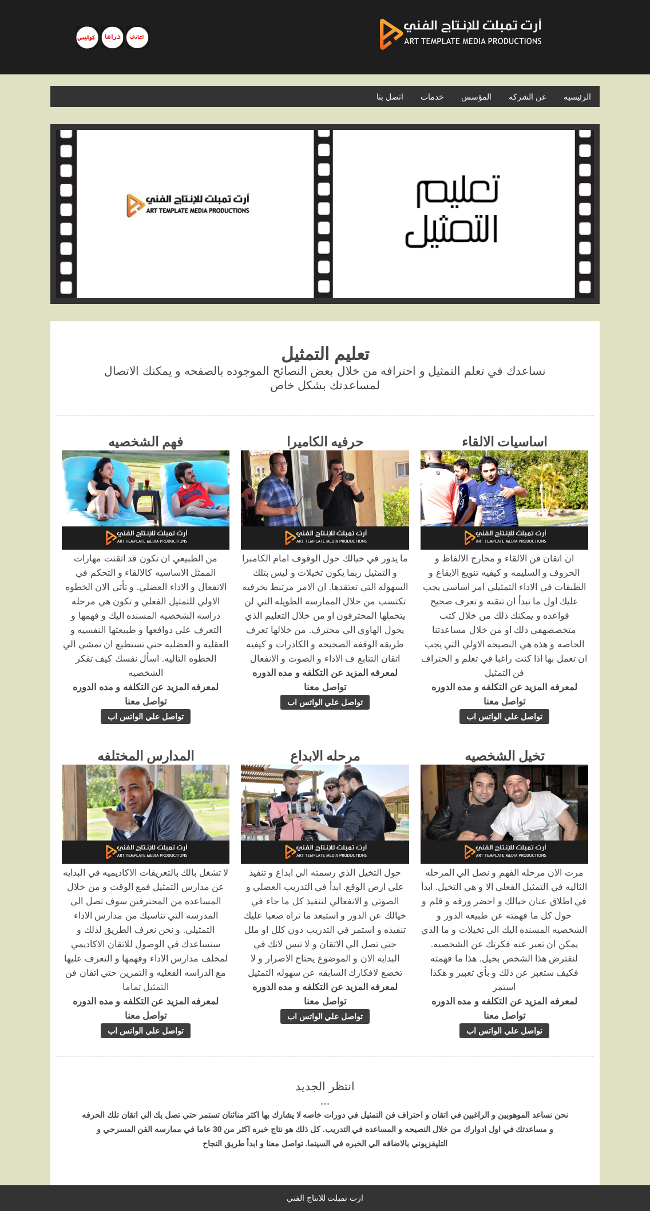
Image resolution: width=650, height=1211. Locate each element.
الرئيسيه (577, 96)
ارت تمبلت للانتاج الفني (325, 1197)
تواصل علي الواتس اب (504, 716)
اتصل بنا (389, 96)
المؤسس (476, 96)
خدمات (432, 96)
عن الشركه (527, 96)
